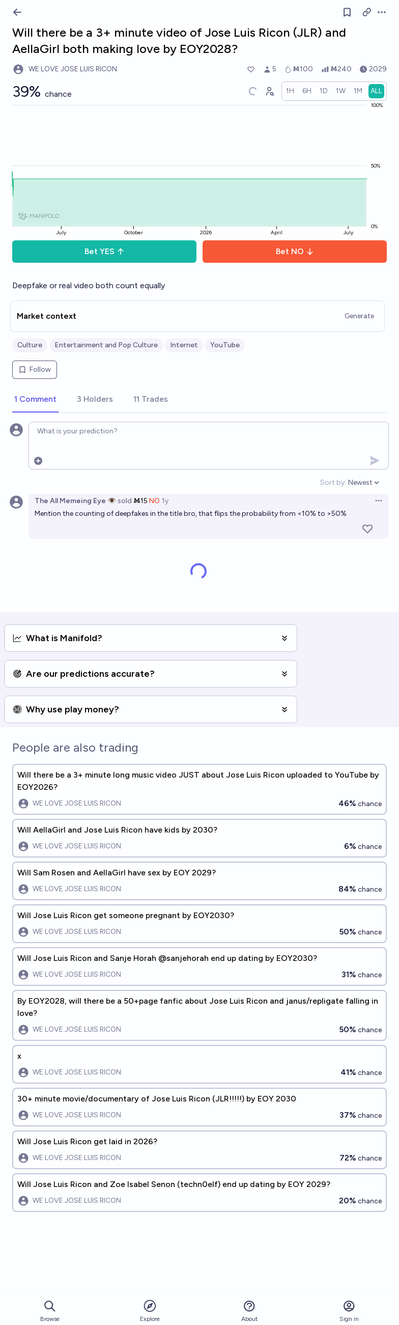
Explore (150, 1310)
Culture (29, 345)
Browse (50, 1311)
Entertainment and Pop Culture (106, 345)
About (249, 1311)
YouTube (225, 345)
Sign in (349, 1311)
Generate (359, 316)
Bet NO (295, 251)
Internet (184, 345)
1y (165, 500)
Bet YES (104, 251)
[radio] (290, 91)
